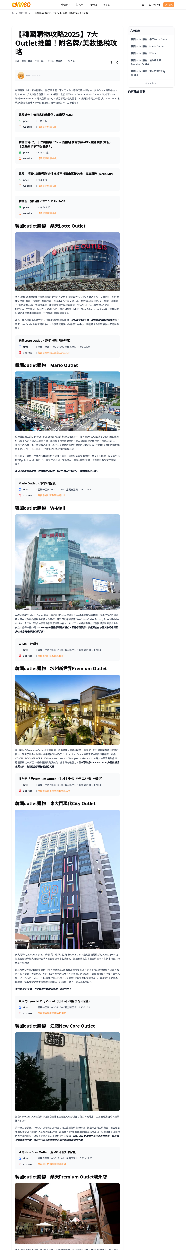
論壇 (106, 4)
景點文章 (23, 13)
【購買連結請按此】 (48, 126)
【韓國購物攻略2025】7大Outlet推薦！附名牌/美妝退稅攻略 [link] (60, 13)
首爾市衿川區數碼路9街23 (51, 495)
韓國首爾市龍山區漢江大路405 (54, 352)
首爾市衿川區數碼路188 (50, 655)
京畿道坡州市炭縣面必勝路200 (54, 790)
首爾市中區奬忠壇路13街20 (52, 1013)
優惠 (93, 4)
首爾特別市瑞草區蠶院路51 (52, 1164)
